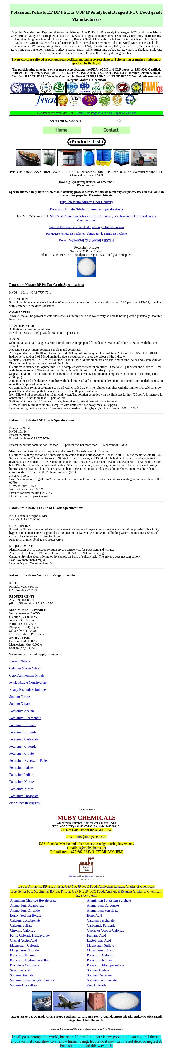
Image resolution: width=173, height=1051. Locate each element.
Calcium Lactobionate (25, 920)
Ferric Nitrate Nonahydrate (28, 682)
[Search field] (103, 121)
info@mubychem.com (91, 837)
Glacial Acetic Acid (23, 940)
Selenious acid (20, 970)
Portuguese (86, 233)
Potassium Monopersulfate (105, 965)
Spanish (86, 227)
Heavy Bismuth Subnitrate (27, 690)
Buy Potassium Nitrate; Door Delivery (86, 202)
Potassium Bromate (22, 725)
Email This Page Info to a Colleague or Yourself (106, 112)
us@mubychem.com (92, 848)
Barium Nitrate (19, 661)
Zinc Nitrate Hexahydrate (24, 802)
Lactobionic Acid (99, 940)
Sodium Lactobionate (102, 980)
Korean (86, 240)
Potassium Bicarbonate (25, 718)
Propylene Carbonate (24, 965)
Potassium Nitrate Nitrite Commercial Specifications (86, 209)
